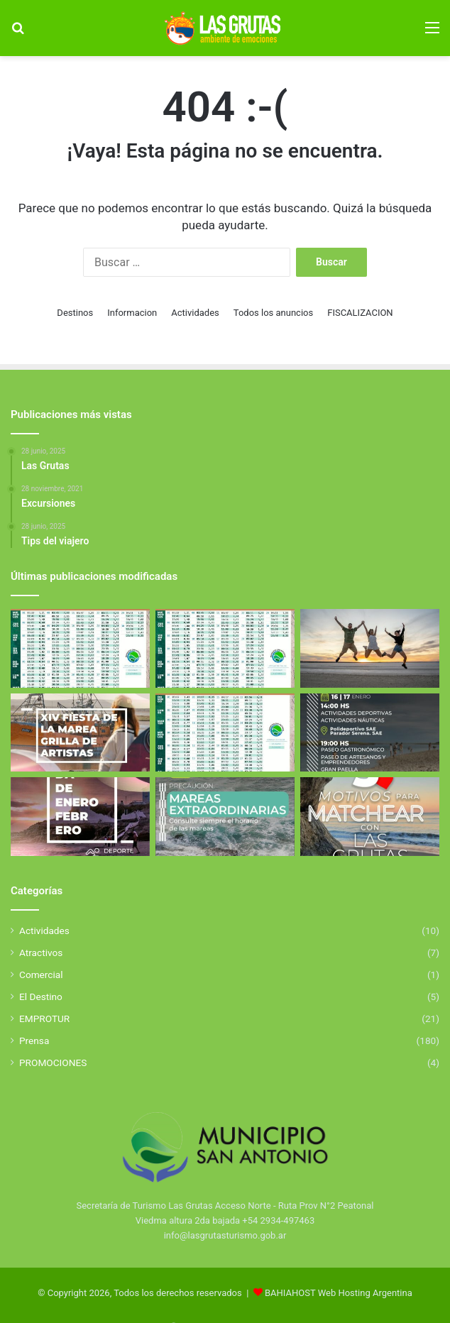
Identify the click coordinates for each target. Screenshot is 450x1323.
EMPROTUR (44, 1018)
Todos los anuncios (273, 312)
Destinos (75, 312)
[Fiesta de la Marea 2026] (80, 732)
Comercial (41, 974)
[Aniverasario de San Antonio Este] (369, 732)
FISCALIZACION (360, 312)
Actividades (195, 312)
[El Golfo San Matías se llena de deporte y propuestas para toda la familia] (80, 816)
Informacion (132, 312)
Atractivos (40, 952)
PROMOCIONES (53, 1062)
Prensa (34, 1040)
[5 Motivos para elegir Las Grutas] (369, 816)
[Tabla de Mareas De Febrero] (225, 732)
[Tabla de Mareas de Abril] (80, 648)
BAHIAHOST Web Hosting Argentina (338, 1293)
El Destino (40, 996)
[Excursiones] (369, 648)
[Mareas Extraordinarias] (225, 816)
